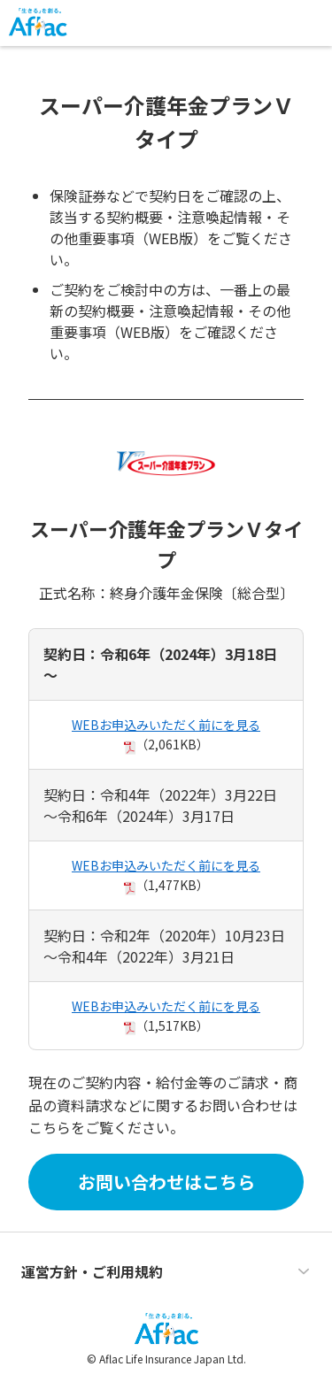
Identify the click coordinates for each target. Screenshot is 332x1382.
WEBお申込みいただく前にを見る (166, 724)
